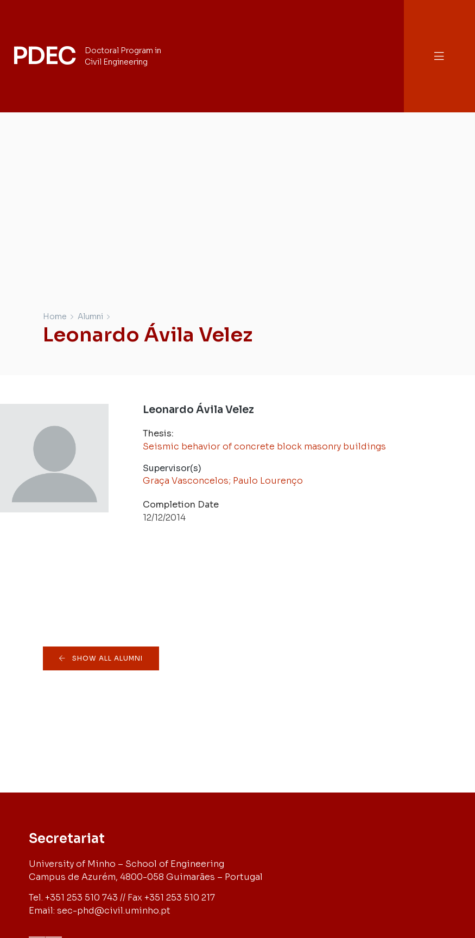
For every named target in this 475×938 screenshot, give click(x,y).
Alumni (90, 316)
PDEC (43, 56)
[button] (439, 56)
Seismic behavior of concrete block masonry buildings (264, 446)
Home (55, 316)
